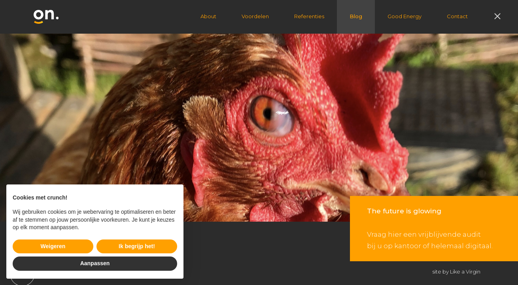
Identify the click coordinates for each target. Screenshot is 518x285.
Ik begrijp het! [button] (137, 246)
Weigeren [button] (53, 246)
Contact (457, 16)
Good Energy (405, 16)
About (208, 16)
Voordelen (255, 16)
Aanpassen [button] (95, 263)
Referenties (309, 16)
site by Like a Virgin (456, 271)
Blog (356, 16)
